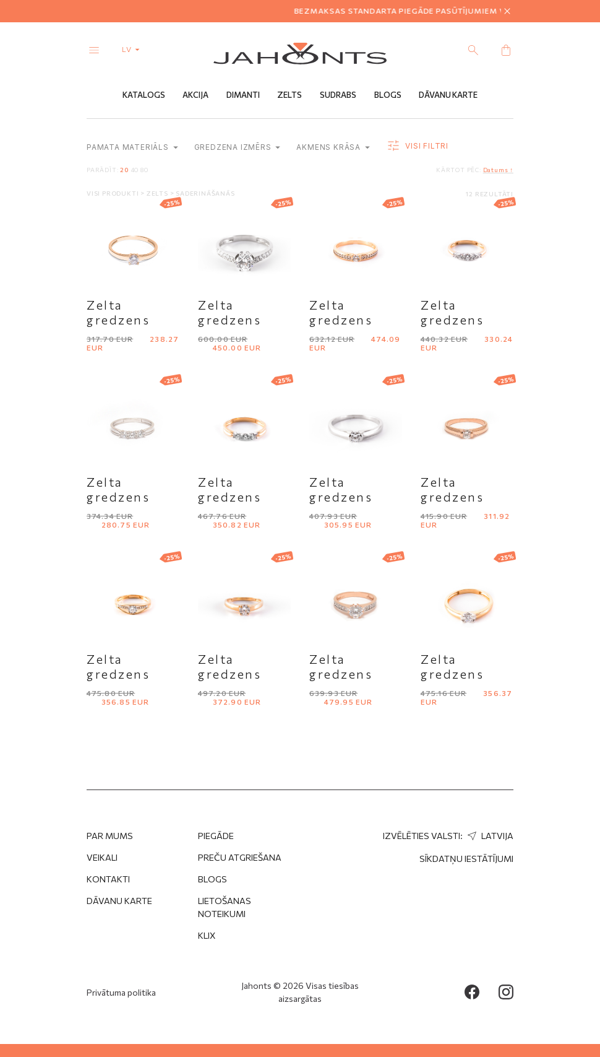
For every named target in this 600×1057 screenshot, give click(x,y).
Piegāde (216, 835)
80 (144, 169)
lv (133, 49)
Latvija (489, 835)
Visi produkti (113, 193)
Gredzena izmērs (237, 147)
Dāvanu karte (119, 900)
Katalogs (143, 95)
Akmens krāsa (332, 147)
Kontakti (108, 879)
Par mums (110, 835)
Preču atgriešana (239, 857)
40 (135, 169)
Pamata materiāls (132, 147)
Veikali (102, 857)
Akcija (195, 95)
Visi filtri (417, 146)
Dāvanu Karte (448, 95)
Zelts (289, 95)
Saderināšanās (205, 193)
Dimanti (243, 95)
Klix (207, 935)
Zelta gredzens (118, 312)
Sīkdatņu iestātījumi (466, 858)
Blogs (387, 95)
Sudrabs (338, 95)
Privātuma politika (121, 992)
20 (124, 169)
